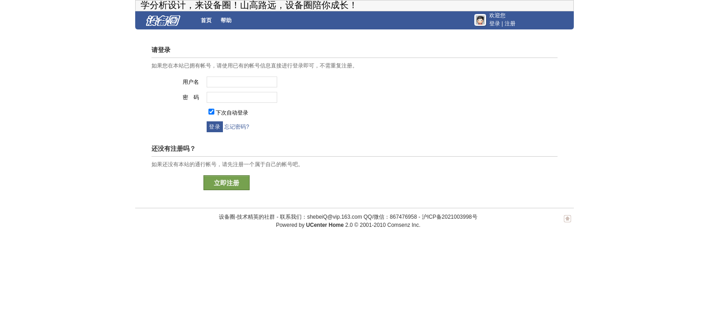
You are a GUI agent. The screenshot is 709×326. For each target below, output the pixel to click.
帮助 (226, 20)
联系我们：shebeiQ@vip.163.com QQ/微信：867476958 (348, 217)
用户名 (191, 82)
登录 (494, 23)
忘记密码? (236, 127)
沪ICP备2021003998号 (449, 217)
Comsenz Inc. (403, 225)
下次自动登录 (232, 113)
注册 (510, 23)
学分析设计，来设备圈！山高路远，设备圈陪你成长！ (249, 5)
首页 (206, 20)
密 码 (191, 97)
